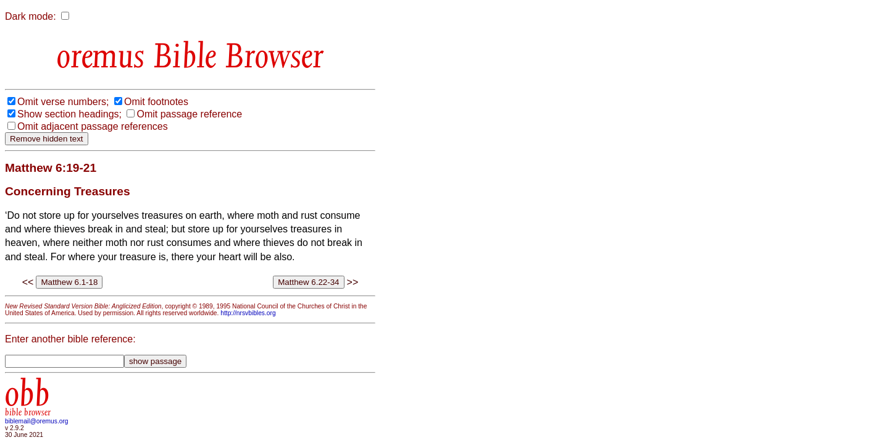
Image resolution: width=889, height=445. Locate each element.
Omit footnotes (156, 101)
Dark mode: (30, 16)
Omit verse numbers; (63, 101)
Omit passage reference (189, 114)
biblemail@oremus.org (37, 421)
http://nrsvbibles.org (247, 313)
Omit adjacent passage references (92, 126)
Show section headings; (69, 114)
